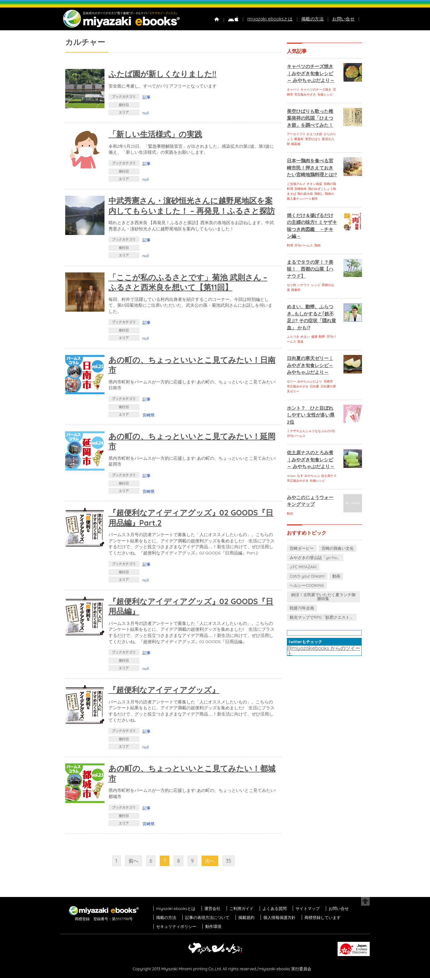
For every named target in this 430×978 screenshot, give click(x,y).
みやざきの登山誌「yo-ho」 (315, 557)
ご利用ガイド (241, 908)
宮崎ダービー (302, 548)
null (146, 112)
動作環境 (213, 926)
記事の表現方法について (207, 917)
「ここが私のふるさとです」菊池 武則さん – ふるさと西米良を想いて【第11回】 (188, 282)
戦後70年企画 (302, 607)
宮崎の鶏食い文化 (337, 548)
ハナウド (303, 285)
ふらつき (293, 337)
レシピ (316, 285)
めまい (305, 337)
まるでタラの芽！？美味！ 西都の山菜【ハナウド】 (310, 269)
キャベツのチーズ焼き (315, 90)
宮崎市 (328, 381)
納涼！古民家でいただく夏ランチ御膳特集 (323, 596)
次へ (210, 861)
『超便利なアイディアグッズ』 (164, 689)
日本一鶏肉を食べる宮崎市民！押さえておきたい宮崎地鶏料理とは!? (312, 167)
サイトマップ (308, 908)
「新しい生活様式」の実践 (155, 134)
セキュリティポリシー (176, 926)
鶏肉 (317, 245)
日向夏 (314, 386)
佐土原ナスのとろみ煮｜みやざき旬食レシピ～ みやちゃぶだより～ (310, 459)
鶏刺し (319, 194)
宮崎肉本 (300, 189)
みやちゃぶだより (309, 381)
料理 (290, 245)
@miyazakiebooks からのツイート (323, 650)
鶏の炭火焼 (305, 194)
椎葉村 (299, 139)
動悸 (322, 337)
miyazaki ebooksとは (270, 19)
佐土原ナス (329, 476)
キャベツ (293, 90)
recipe (291, 476)
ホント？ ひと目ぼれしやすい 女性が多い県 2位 (310, 415)
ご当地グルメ (296, 184)
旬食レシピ (325, 94)
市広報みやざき (305, 94)
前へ (133, 861)
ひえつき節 (314, 134)
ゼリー (291, 381)
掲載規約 (246, 917)
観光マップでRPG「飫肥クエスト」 (322, 617)
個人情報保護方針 (279, 917)
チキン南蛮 (314, 184)
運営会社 (212, 908)
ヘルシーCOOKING (307, 585)
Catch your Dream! (307, 576)
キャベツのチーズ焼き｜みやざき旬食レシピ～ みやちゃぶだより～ (310, 73)
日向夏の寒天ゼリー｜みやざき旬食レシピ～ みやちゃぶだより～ (310, 365)
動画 (336, 576)
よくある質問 (274, 908)
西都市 (295, 290)
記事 (147, 97)
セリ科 (291, 285)
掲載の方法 (312, 19)
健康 (314, 337)
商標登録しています (322, 917)
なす (300, 476)
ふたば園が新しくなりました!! (162, 74)
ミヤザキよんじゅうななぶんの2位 (311, 431)
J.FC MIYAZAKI (303, 566)
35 (228, 861)
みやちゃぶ (312, 476)
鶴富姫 (295, 144)
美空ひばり (313, 139)
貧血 (300, 342)
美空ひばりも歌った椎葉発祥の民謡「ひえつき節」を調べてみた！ (310, 118)
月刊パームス (303, 245)
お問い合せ (343, 19)
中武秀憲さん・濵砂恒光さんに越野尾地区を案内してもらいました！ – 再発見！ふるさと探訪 (192, 206)
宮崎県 (149, 414)
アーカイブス (296, 134)
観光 (290, 513)
